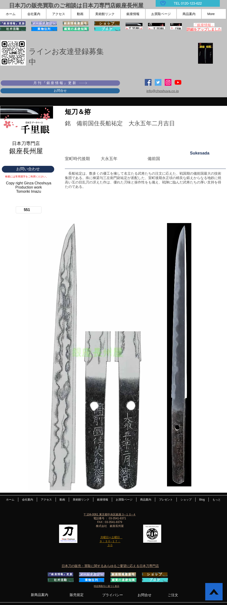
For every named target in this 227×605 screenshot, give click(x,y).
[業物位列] (44, 29)
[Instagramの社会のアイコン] (168, 82)
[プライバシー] (112, 595)
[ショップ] (107, 23)
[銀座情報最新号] (75, 23)
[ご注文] (173, 594)
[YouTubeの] (178, 82)
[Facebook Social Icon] (148, 82)
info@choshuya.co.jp (162, 91)
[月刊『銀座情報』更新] (60, 83)
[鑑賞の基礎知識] (76, 29)
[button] (33, 14)
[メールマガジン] (44, 23)
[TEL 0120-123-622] (188, 3)
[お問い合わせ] (28, 169)
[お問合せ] (60, 90)
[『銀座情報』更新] (12, 23)
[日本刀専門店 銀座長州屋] (158, 82)
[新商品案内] (39, 595)
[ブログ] (107, 29)
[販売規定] (76, 595)
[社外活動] (13, 29)
